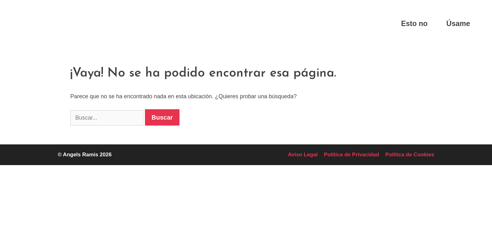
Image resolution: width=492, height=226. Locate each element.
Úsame (458, 23)
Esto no (414, 23)
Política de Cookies (409, 155)
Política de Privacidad (351, 155)
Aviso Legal (303, 155)
